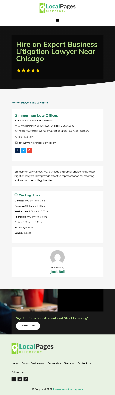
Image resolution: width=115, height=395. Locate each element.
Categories (54, 363)
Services (69, 363)
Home (15, 102)
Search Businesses (33, 363)
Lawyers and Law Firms (35, 102)
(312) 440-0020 (26, 137)
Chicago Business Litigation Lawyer (34, 120)
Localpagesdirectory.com (68, 389)
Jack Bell (57, 271)
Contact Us (28, 325)
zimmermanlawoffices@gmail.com (37, 142)
